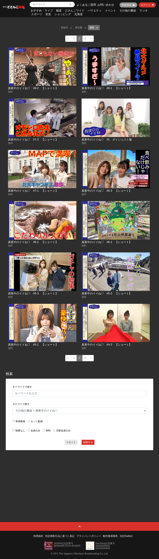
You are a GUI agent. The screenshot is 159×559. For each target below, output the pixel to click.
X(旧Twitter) (126, 536)
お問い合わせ (105, 4)
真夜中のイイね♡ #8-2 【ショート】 (33, 88)
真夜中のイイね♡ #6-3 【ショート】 (107, 190)
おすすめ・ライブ (42, 10)
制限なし (20, 430)
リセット (71, 442)
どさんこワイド (74, 10)
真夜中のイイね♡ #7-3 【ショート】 (33, 139)
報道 (59, 10)
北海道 (78, 14)
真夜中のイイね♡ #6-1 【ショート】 (107, 242)
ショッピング (62, 14)
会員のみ (35, 430)
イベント (110, 10)
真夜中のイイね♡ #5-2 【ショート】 (107, 293)
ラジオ (143, 10)
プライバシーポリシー (89, 536)
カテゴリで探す (21, 404)
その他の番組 (127, 10)
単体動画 (20, 421)
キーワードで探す (22, 386)
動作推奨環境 (110, 536)
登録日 (66, 27)
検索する (88, 442)
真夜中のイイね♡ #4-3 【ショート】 (107, 344)
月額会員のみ (63, 430)
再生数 (80, 27)
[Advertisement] (79, 478)
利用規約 (38, 536)
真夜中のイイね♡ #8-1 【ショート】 (107, 88)
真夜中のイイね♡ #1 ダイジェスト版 (107, 139)
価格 (93, 27)
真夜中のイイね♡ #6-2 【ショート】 (33, 242)
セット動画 (37, 421)
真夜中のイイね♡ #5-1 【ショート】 (33, 344)
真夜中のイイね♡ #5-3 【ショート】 (33, 293)
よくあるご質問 (86, 4)
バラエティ (95, 10)
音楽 (48, 14)
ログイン (147, 4)
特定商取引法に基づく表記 (59, 536)
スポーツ (36, 14)
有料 (48, 430)
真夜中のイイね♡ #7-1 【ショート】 (33, 190)
